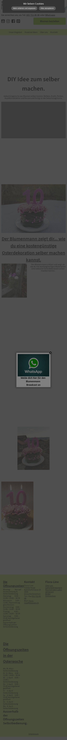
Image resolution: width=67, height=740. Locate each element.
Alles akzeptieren (47, 8)
